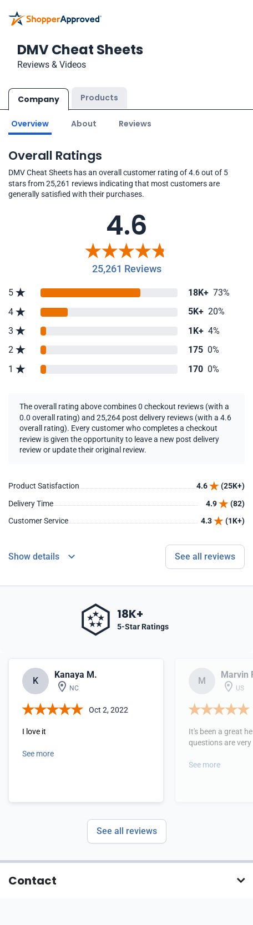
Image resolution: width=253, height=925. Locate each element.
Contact (32, 880)
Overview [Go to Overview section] (30, 123)
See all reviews (127, 831)
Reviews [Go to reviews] (135, 123)
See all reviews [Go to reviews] (205, 556)
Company (38, 99)
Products (99, 97)
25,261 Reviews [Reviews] (126, 269)
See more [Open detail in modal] (38, 753)
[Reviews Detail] (41, 557)
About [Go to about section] (84, 123)
